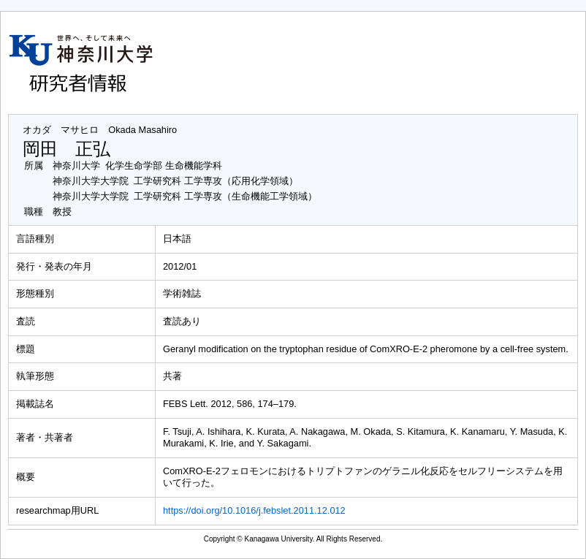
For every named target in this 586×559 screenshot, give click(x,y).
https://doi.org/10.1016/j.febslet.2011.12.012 (254, 510)
